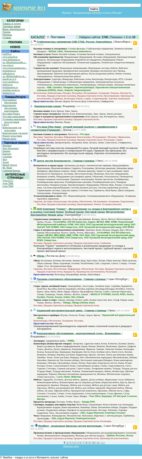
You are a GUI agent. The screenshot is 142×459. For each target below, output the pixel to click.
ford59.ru (7, 54)
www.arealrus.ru (10, 82)
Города (6, 32)
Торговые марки (11, 26)
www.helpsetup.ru (11, 59)
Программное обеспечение (9, 101)
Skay (4, 159)
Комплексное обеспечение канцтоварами (10, 108)
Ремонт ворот (9, 138)
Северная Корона (11, 170)
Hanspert (6, 154)
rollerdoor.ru (8, 73)
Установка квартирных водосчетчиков (14, 120)
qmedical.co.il (9, 79)
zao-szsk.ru (7, 65)
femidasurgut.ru (10, 87)
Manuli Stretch (9, 165)
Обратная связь (71, 446)
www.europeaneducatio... (14, 68)
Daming (6, 151)
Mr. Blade (7, 168)
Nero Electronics (10, 148)
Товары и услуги (11, 23)
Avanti (5, 162)
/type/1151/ (7, 180)
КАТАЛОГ (38, 37)
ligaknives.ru (8, 93)
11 (98, 442)
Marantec (7, 145)
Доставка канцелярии (13, 116)
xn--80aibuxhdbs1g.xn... (14, 76)
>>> (103, 442)
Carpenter (7, 156)
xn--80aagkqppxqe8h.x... (14, 62)
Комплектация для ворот (15, 133)
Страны (6, 37)
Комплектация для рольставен (12, 129)
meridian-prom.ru (11, 90)
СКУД (5, 125)
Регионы (7, 34)
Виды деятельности (13, 29)
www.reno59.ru (10, 57)
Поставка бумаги (11, 113)
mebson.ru (7, 84)
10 (93, 442)
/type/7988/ (8, 183)
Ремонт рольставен (12, 136)
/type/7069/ (8, 186)
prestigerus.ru (9, 70)
